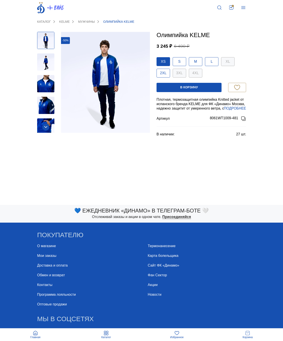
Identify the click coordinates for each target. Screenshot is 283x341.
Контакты (44, 285)
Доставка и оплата (52, 265)
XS (163, 61)
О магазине (46, 246)
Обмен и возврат (51, 275)
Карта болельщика (163, 256)
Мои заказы (46, 256)
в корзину (189, 87)
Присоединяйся (176, 217)
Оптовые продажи (52, 304)
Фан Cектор (157, 275)
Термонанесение (162, 246)
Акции (153, 285)
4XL (195, 73)
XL (228, 61)
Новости (154, 294)
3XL (179, 73)
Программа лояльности (56, 294)
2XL (163, 73)
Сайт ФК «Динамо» (163, 265)
